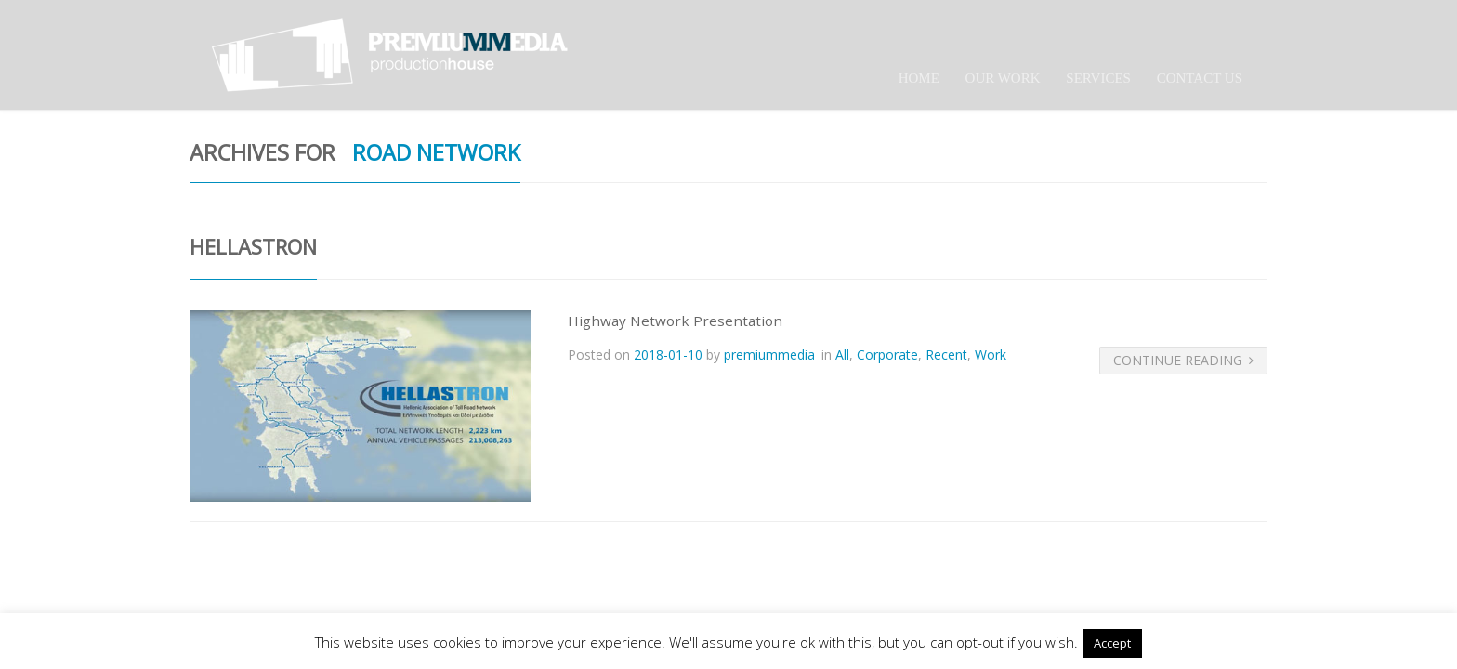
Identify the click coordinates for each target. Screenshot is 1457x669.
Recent (946, 354)
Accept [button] (1112, 643)
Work (990, 354)
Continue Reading (1183, 360)
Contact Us (1199, 78)
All (842, 354)
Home (919, 78)
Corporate (887, 354)
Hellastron (253, 246)
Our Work (1003, 78)
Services (1098, 78)
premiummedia (769, 354)
